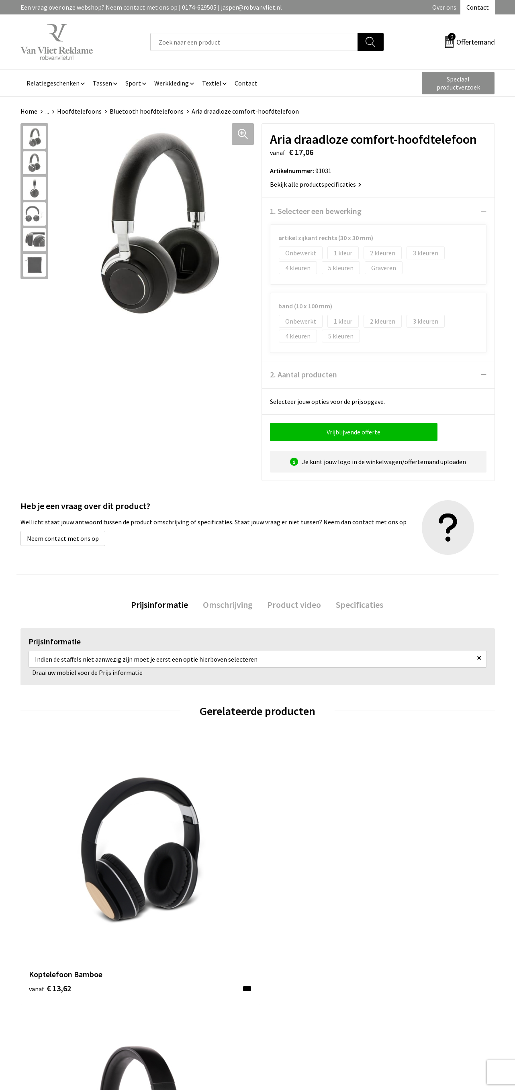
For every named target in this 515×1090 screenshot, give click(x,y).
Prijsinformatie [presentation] (163, 605)
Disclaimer (399, 992)
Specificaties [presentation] (355, 605)
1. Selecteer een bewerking (316, 211)
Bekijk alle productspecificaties (315, 184)
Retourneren (285, 968)
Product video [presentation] (293, 605)
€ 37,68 (287, 881)
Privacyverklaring (409, 980)
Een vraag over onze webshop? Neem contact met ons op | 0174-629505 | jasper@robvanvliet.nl (151, 7)
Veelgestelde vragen (178, 968)
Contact (477, 7)
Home (28, 111)
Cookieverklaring (408, 968)
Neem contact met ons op (63, 538)
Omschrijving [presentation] (229, 605)
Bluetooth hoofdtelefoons (147, 111)
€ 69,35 (405, 881)
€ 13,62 (50, 869)
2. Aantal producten (303, 374)
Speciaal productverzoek (458, 83)
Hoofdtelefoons (79, 111)
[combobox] (254, 42)
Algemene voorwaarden (417, 955)
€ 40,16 (168, 881)
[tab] (163, 605)
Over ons (444, 7)
